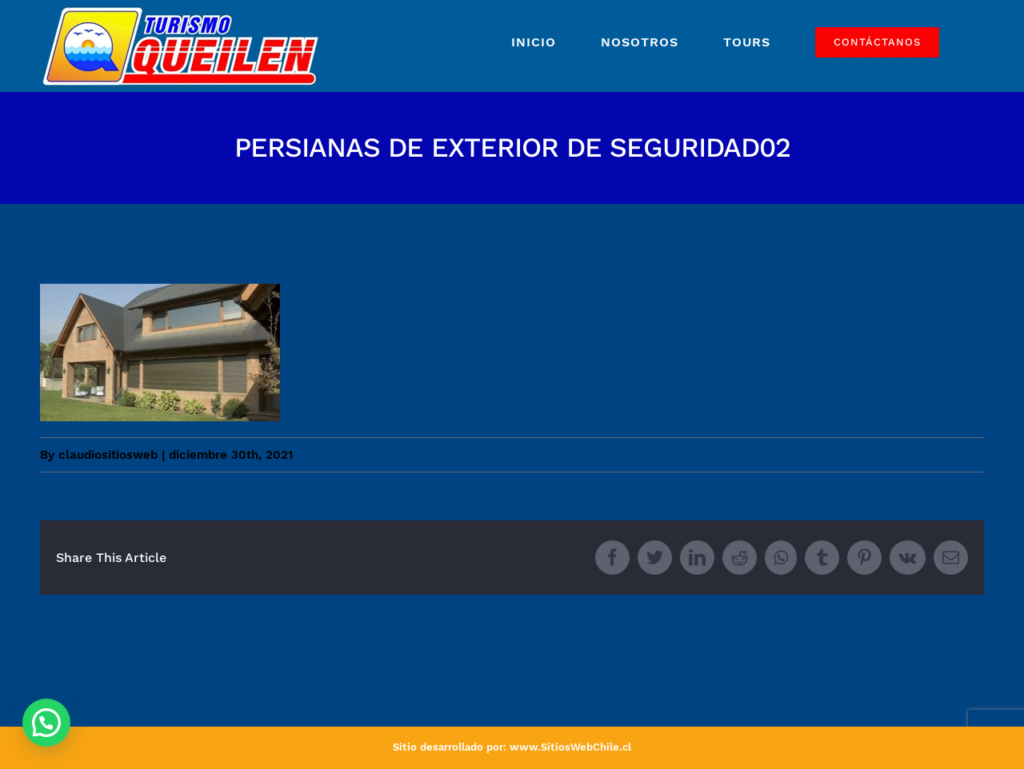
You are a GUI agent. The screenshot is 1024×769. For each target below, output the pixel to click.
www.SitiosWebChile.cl (570, 747)
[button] (46, 723)
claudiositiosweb (108, 455)
